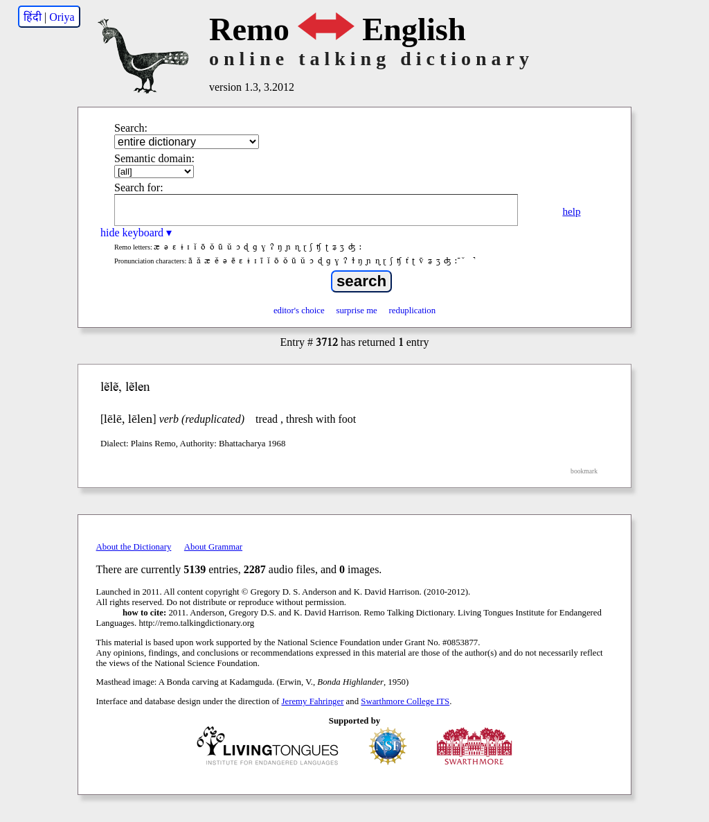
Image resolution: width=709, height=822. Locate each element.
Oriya (61, 17)
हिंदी (33, 17)
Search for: (138, 187)
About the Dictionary (134, 547)
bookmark (584, 471)
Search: (130, 128)
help (571, 211)
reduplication (412, 310)
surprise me (356, 310)
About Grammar (213, 547)
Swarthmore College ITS (405, 701)
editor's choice (299, 310)
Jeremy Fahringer (313, 701)
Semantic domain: (154, 158)
